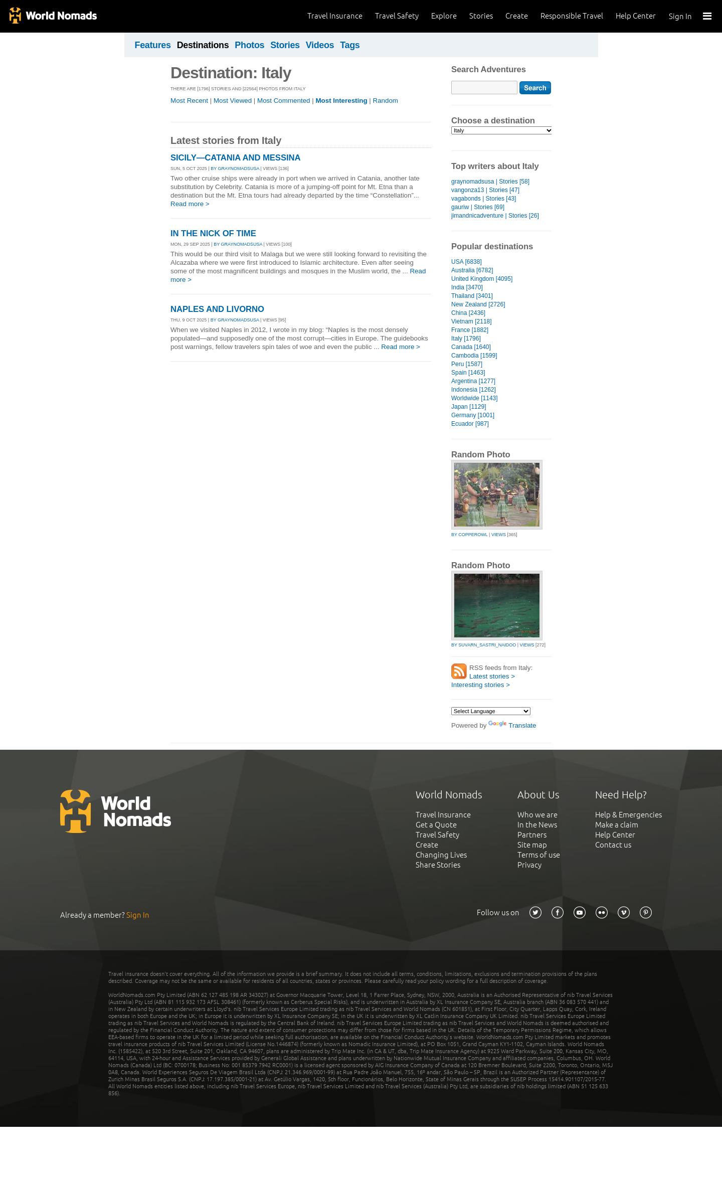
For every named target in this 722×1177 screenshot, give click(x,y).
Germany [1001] (472, 415)
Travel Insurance (335, 16)
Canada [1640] (471, 347)
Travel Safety (397, 16)
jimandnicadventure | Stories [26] (495, 215)
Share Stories (438, 865)
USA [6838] (466, 261)
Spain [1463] (468, 372)
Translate (512, 725)
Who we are (537, 814)
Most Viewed (233, 100)
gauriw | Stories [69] (477, 207)
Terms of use (538, 855)
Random (385, 100)
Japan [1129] (468, 406)
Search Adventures (488, 69)
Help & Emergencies (628, 814)
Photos (249, 45)
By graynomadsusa (235, 168)
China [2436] (468, 312)
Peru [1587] (466, 364)
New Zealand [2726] (478, 304)
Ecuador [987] (470, 423)
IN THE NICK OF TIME (213, 233)
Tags (349, 45)
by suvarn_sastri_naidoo (483, 644)
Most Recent (189, 100)
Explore (444, 16)
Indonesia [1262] (473, 389)
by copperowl (469, 534)
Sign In (680, 16)
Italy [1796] (466, 338)
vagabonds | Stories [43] (483, 198)
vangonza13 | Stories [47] (485, 190)
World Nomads (52, 16)
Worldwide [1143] (474, 398)
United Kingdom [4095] (481, 278)
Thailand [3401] (472, 295)
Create (516, 16)
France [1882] (469, 329)
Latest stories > (492, 676)
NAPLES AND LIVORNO (217, 309)
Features (153, 45)
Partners (532, 834)
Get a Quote (436, 824)
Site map (532, 844)
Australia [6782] (472, 270)
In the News (537, 824)
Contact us (613, 844)
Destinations (203, 45)
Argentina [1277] (473, 381)
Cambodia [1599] (474, 355)
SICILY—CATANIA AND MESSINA (235, 157)
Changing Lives (441, 855)
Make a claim (616, 824)
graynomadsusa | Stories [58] (490, 181)
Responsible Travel (571, 16)
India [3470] (467, 287)
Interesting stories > (480, 685)
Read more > (190, 204)
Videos (320, 45)
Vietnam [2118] (471, 321)
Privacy (529, 865)
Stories (481, 16)
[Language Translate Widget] (490, 711)
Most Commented (283, 100)
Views (498, 534)
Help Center (636, 16)
